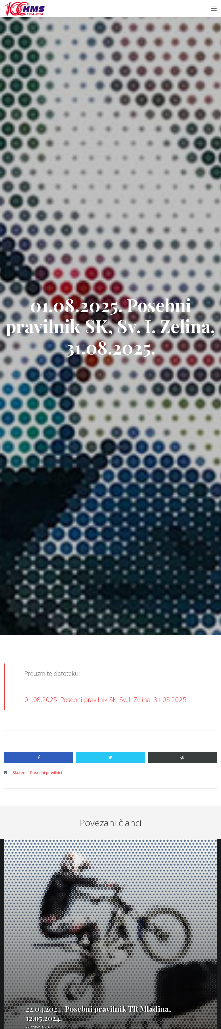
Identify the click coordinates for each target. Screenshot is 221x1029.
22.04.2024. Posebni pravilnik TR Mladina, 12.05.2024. (98, 1013)
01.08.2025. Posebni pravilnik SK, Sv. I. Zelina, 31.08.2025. (106, 699)
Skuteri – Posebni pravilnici (37, 772)
